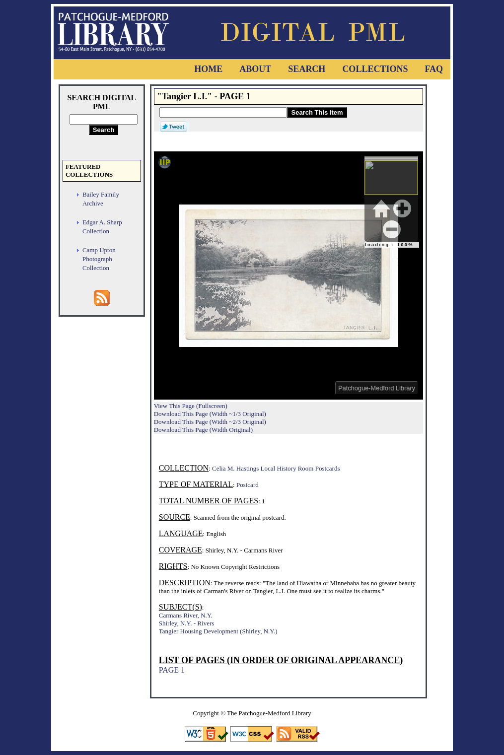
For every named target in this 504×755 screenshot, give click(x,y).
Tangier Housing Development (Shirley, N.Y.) (218, 631)
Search (306, 69)
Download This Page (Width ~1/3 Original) (210, 413)
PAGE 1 (172, 670)
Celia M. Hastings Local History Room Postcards (276, 468)
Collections (375, 69)
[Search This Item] (223, 112)
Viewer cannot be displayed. (288, 275)
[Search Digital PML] (104, 119)
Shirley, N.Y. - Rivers (187, 623)
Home (208, 69)
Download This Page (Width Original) (203, 429)
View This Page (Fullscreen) (190, 406)
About (255, 69)
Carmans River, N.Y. (186, 615)
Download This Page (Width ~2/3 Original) (210, 421)
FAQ (434, 69)
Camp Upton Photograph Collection (99, 259)
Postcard (247, 484)
